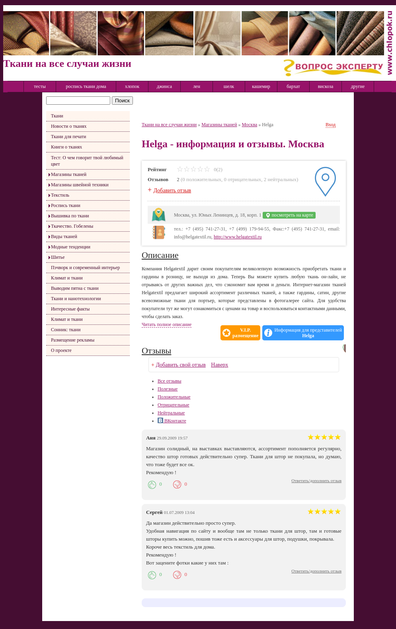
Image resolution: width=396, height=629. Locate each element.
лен (196, 86)
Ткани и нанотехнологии (76, 298)
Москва (249, 124)
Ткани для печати (68, 136)
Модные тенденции (70, 247)
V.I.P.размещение (245, 332)
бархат (293, 86)
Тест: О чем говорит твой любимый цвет (87, 161)
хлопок (132, 86)
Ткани (57, 116)
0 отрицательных (242, 179)
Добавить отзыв (172, 190)
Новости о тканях (69, 126)
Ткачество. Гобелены (72, 226)
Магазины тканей (68, 174)
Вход (331, 124)
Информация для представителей (308, 332)
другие (358, 86)
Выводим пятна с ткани (75, 288)
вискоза (326, 86)
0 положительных (201, 179)
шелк (229, 86)
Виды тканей (64, 236)
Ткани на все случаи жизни (169, 124)
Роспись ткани (65, 205)
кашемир (261, 86)
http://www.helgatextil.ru (238, 237)
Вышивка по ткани (70, 216)
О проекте (61, 350)
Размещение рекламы (72, 340)
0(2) (199, 169)
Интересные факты (70, 309)
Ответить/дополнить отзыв (316, 480)
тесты (40, 86)
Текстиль (60, 195)
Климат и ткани (67, 278)
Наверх (219, 365)
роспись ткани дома (86, 86)
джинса (164, 86)
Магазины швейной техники (80, 185)
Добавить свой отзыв (180, 365)
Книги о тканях (66, 147)
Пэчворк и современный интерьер (85, 267)
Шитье (58, 257)
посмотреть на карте (289, 215)
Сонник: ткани (66, 329)
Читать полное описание (166, 324)
